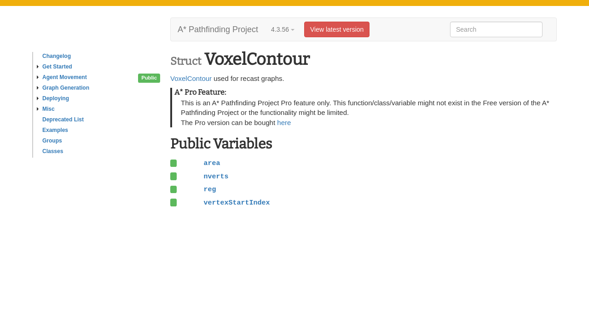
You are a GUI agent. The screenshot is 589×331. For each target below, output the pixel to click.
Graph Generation (63, 88)
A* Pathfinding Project (218, 29)
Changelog (56, 56)
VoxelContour (191, 78)
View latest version (337, 29)
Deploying (53, 98)
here (284, 122)
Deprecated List (63, 119)
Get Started (54, 66)
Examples (55, 130)
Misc (46, 109)
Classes (52, 151)
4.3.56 (282, 29)
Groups (52, 140)
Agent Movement (62, 77)
